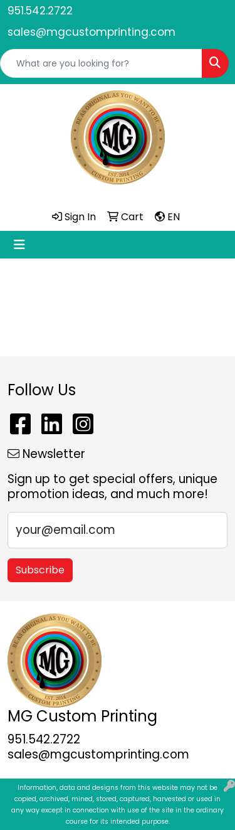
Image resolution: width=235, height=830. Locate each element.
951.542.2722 (40, 10)
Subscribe (40, 570)
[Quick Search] (101, 63)
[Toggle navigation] (19, 244)
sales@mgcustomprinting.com (91, 32)
